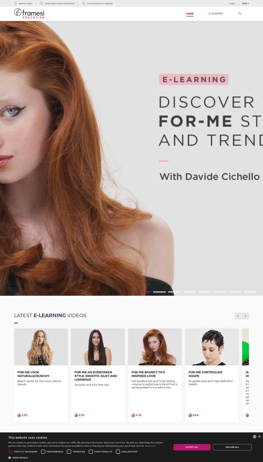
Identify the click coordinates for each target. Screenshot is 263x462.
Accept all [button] (192, 447)
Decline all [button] (232, 447)
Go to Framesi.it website (97, 3)
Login (232, 3)
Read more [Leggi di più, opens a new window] (150, 446)
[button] (87, 457)
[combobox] (254, 436)
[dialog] (131, 447)
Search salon (23, 3)
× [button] (259, 436)
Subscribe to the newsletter (57, 3)
